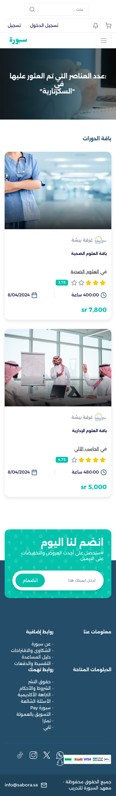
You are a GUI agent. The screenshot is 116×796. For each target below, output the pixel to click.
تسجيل (14, 25)
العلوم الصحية (85, 271)
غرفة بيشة (82, 240)
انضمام (30, 580)
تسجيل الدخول (44, 25)
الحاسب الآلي (86, 449)
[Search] (56, 9)
